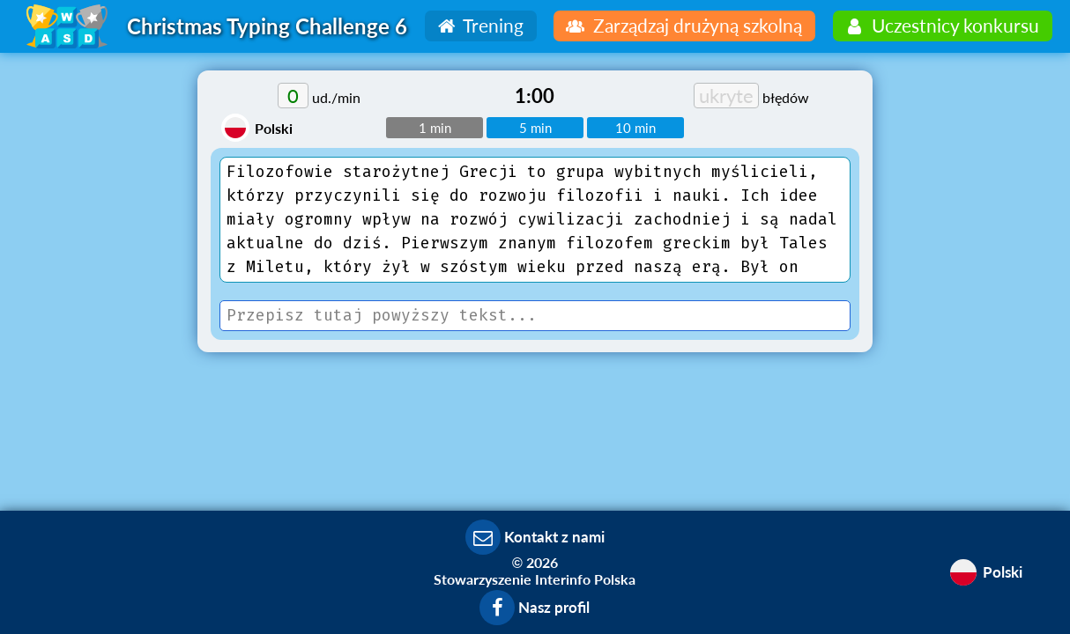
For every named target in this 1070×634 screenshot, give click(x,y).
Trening (479, 25)
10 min (635, 128)
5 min (535, 128)
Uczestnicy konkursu (940, 25)
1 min (435, 128)
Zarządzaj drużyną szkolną (681, 25)
